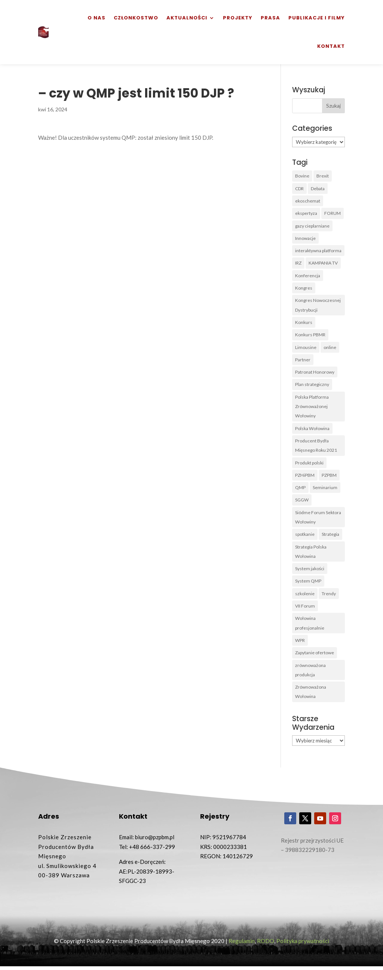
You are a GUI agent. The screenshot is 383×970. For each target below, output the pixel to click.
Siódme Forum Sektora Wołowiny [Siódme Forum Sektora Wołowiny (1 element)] (318, 519)
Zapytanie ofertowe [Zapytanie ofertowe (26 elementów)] (314, 655)
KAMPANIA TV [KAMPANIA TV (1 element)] (323, 263)
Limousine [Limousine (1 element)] (305, 348)
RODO (265, 944)
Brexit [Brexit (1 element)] (322, 176)
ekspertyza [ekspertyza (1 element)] (306, 213)
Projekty (237, 17)
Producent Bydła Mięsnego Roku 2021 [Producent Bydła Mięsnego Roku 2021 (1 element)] (316, 447)
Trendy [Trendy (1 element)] (329, 596)
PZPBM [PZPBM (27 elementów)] (329, 477)
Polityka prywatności (302, 944)
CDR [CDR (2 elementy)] (299, 188)
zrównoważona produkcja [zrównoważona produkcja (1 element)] (310, 673)
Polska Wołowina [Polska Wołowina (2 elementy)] (312, 430)
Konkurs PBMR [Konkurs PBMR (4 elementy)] (310, 336)
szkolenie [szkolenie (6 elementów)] (305, 596)
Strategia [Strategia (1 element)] (330, 536)
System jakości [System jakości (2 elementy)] (309, 571)
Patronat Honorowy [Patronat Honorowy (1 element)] (314, 373)
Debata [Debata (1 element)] (318, 188)
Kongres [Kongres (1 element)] (303, 288)
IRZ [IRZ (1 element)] (298, 263)
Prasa (270, 17)
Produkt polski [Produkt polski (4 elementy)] (309, 464)
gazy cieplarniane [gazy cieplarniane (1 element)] (312, 226)
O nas (96, 17)
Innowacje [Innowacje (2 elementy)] (305, 238)
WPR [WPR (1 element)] (300, 643)
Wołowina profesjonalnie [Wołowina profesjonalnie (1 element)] (309, 626)
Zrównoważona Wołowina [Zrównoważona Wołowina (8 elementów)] (310, 695)
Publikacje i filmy (316, 17)
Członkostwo (136, 17)
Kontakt (331, 46)
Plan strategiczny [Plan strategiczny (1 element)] (312, 386)
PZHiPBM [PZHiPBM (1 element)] (305, 477)
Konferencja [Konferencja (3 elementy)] (307, 276)
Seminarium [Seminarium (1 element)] (325, 489)
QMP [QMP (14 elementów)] (300, 489)
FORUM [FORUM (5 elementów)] (332, 213)
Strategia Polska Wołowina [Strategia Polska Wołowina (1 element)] (311, 554)
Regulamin (242, 944)
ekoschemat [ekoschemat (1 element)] (307, 201)
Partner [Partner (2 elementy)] (302, 361)
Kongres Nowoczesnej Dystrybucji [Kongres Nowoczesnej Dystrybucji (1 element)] (318, 305)
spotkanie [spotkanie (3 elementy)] (305, 536)
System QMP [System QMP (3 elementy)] (308, 583)
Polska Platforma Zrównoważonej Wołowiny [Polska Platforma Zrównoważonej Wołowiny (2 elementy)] (312, 407)
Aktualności (186, 17)
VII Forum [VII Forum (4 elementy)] (305, 608)
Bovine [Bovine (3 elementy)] (302, 176)
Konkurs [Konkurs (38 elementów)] (303, 323)
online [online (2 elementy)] (330, 348)
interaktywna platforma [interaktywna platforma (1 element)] (318, 251)
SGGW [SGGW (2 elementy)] (302, 502)
